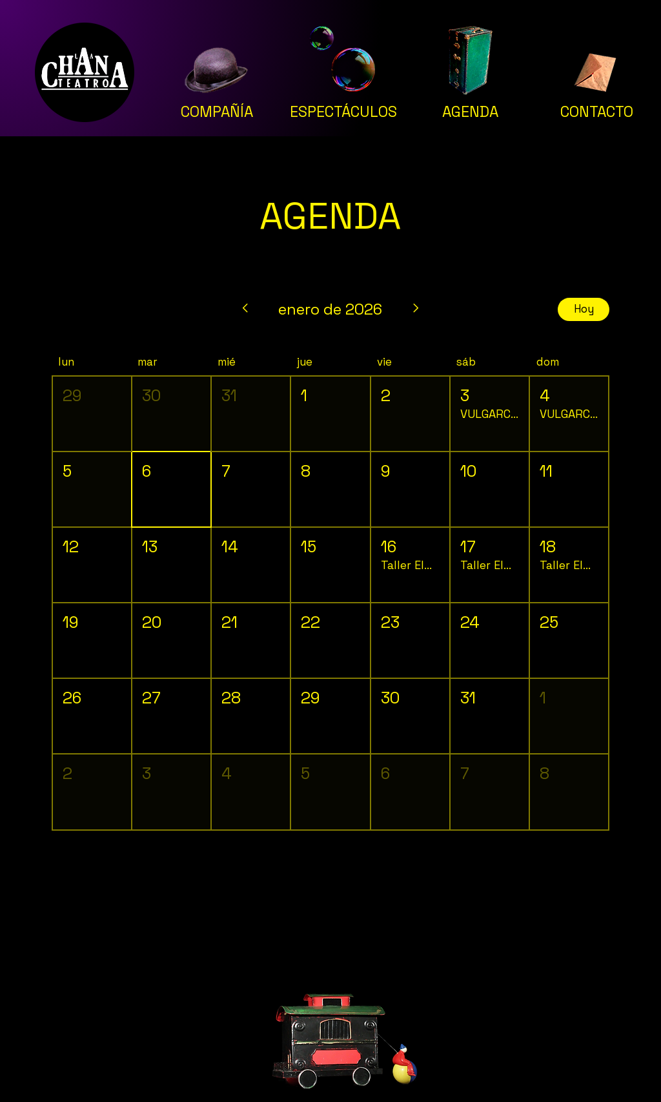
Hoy (584, 309)
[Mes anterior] (244, 309)
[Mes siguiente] (416, 309)
